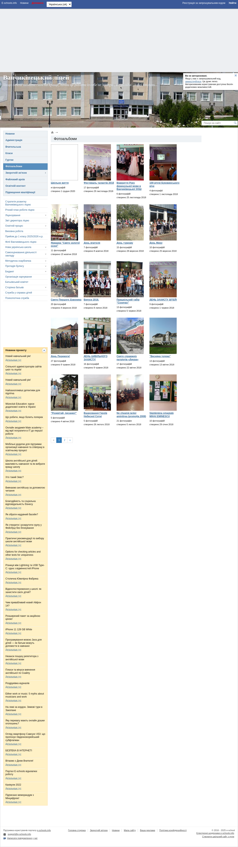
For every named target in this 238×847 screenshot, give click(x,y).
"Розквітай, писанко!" (64, 413)
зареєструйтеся (193, 81)
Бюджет (9, 271)
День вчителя (92, 243)
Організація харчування (18, 276)
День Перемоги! (60, 356)
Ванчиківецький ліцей (36, 77)
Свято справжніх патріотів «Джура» (127, 358)
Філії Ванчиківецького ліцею (21, 242)
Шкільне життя (60, 182)
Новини (10, 133)
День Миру (156, 243)
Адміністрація (13, 140)
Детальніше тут (13, 360)
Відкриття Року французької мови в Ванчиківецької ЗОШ (129, 186)
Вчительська (13, 146)
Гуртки (9, 160)
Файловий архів (15, 179)
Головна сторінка (77, 830)
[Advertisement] (119, 40)
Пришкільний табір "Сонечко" (128, 301)
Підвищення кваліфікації (20, 192)
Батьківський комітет (16, 282)
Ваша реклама (147, 830)
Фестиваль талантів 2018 (99, 182)
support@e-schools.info (19, 834)
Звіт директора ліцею (17, 220)
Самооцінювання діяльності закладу (21, 254)
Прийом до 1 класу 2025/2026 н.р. (24, 236)
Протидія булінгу (14, 266)
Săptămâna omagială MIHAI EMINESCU (161, 415)
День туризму (125, 243)
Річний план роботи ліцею (19, 209)
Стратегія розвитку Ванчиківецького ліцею (18, 203)
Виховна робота (14, 231)
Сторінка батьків (14, 287)
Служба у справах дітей (18, 292)
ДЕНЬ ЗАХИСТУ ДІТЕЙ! (163, 299)
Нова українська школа (18, 247)
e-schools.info (44, 830)
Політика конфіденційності (173, 830)
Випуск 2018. (91, 299)
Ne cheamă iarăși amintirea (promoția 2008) (131, 415)
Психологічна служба (17, 298)
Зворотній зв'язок (16, 172)
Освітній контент (15, 186)
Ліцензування (12, 215)
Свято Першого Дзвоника (66, 299)
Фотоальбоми (13, 166)
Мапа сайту (130, 830)
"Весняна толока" (160, 356)
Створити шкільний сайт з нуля (218, 836)
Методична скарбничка (18, 260)
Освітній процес (14, 225)
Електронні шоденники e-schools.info (215, 833)
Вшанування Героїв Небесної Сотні (95, 415)
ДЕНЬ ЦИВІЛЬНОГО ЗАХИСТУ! (96, 358)
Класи (9, 153)
